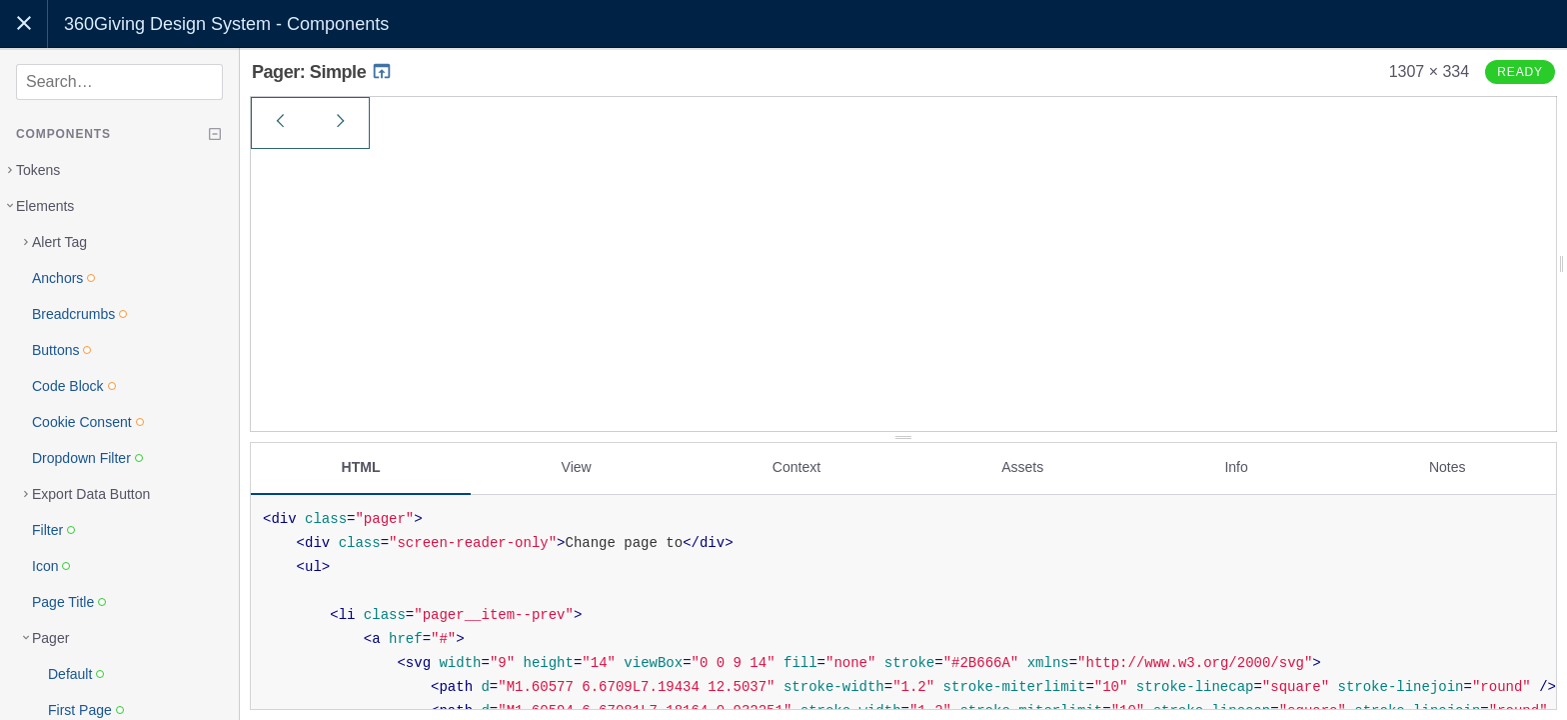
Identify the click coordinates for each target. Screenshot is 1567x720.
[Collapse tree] (215, 134)
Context (796, 467)
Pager (50, 638)
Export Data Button (91, 494)
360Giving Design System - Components (226, 24)
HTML (361, 467)
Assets (1022, 467)
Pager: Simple (322, 72)
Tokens (38, 170)
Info (1235, 467)
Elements (45, 206)
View (577, 467)
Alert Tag (59, 242)
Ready (1520, 72)
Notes (1447, 467)
